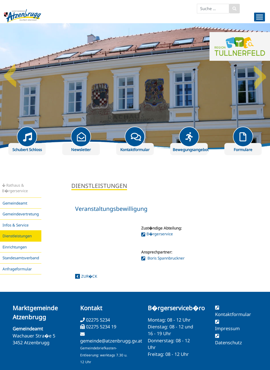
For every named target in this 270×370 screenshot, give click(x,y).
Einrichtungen (15, 246)
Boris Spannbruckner (165, 258)
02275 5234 (97, 320)
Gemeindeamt (15, 203)
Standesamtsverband (21, 257)
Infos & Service (15, 224)
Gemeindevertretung (21, 213)
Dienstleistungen (17, 235)
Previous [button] (10, 74)
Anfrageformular (17, 268)
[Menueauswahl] (259, 17)
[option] (135, 86)
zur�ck (89, 276)
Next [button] (260, 74)
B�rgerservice (159, 233)
